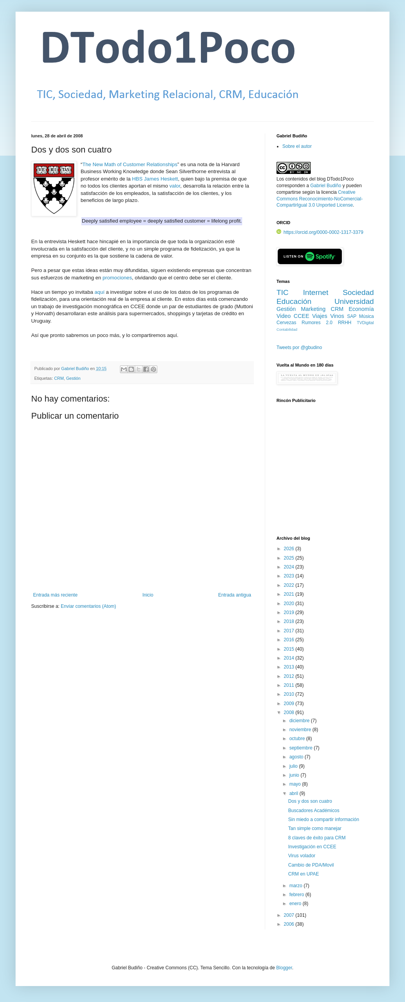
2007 (290, 915)
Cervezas (286, 322)
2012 (290, 676)
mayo (295, 784)
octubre (297, 738)
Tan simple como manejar (315, 828)
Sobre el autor (297, 146)
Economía (361, 309)
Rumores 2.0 (317, 322)
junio (295, 775)
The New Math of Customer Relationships (129, 164)
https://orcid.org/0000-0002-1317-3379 (319, 232)
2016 (290, 639)
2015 (290, 649)
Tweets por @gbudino (299, 347)
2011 (290, 685)
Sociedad (358, 292)
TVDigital (365, 322)
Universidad (354, 301)
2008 (290, 712)
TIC (282, 292)
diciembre (300, 720)
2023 (290, 576)
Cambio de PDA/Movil (311, 865)
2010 (290, 694)
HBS (137, 179)
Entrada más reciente (55, 595)
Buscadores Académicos (313, 810)
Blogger (284, 967)
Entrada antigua (234, 595)
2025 (290, 558)
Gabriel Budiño (75, 368)
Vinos (337, 316)
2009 (290, 703)
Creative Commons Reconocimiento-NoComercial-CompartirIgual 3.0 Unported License (319, 199)
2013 (290, 667)
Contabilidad (286, 329)
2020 (290, 603)
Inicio (148, 595)
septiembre (301, 748)
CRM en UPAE (303, 874)
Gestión (73, 378)
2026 (290, 548)
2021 (290, 594)
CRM (59, 378)
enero (296, 903)
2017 (290, 630)
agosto (297, 757)
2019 (290, 612)
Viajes (320, 316)
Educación (294, 301)
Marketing (313, 309)
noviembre (300, 729)
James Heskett (161, 179)
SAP (351, 316)
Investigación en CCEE (312, 846)
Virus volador (301, 855)
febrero (297, 894)
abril (294, 793)
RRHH (345, 322)
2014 (290, 658)
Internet (315, 292)
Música (366, 316)
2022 (290, 585)
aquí (100, 292)
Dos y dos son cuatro (310, 801)
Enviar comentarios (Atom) (88, 606)
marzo (296, 885)
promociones (117, 278)
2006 (290, 924)
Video (283, 316)
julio (294, 766)
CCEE (301, 316)
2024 (290, 567)
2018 (290, 621)
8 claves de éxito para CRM (316, 838)
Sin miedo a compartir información (323, 819)
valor (174, 186)
